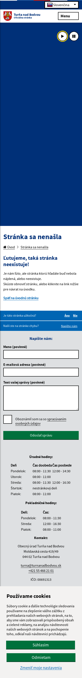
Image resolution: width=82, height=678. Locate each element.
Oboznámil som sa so (40, 421)
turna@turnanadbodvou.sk (41, 565)
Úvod (9, 247)
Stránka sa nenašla (34, 247)
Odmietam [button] (41, 657)
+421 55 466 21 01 (41, 570)
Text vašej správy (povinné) (24, 382)
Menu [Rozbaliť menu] (68, 15)
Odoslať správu (41, 435)
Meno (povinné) (15, 346)
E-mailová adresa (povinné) (24, 364)
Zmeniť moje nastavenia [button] (41, 668)
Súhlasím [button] (41, 644)
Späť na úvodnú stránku (20, 298)
